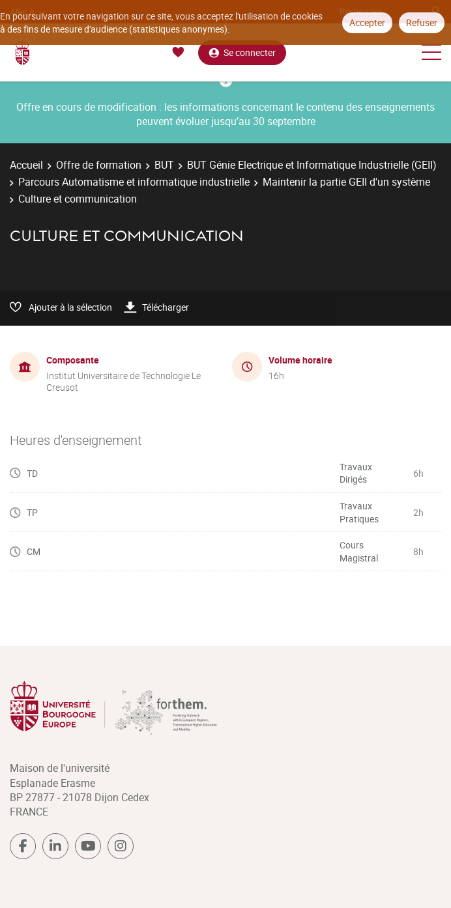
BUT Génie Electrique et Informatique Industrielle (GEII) (312, 165)
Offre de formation (98, 165)
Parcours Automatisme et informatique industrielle (134, 182)
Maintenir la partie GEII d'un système (346, 182)
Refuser (421, 22)
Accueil (26, 165)
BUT (164, 165)
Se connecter (242, 52)
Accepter (367, 22)
